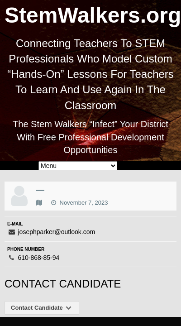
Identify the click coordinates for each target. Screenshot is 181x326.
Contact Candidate (42, 307)
